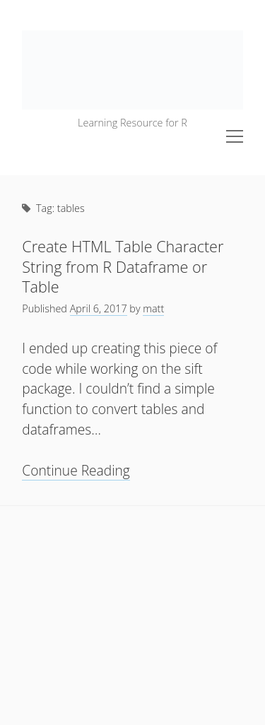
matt (153, 308)
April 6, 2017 (98, 308)
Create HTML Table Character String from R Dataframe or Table (122, 266)
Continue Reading (76, 471)
